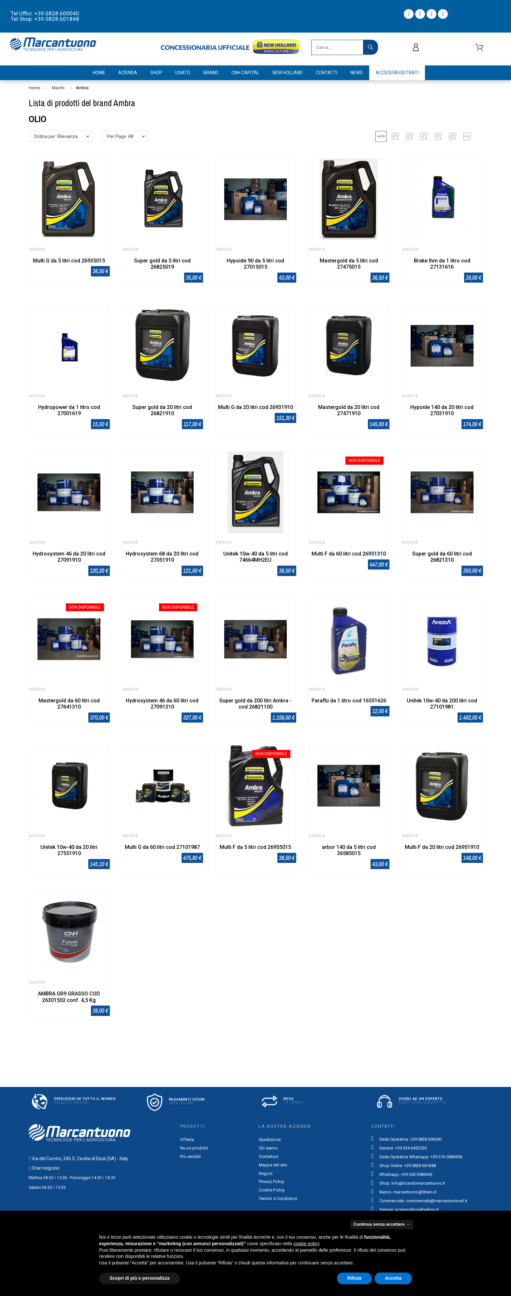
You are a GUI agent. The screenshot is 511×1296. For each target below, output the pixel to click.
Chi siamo (268, 1148)
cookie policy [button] (306, 1243)
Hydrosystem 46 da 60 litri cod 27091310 (162, 703)
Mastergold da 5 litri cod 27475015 (349, 264)
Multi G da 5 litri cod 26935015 (69, 261)
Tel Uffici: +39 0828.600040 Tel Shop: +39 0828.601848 (45, 16)
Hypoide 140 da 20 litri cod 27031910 (442, 410)
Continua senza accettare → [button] (382, 1224)
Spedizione (270, 1139)
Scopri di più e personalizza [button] (139, 1278)
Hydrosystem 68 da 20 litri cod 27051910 (162, 557)
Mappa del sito (273, 1164)
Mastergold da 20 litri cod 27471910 (348, 410)
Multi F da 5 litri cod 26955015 (255, 847)
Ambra (37, 249)
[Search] (337, 47)
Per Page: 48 (120, 136)
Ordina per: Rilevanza (56, 136)
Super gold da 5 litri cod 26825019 (162, 264)
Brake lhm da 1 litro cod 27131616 (442, 264)
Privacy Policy (271, 1181)
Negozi (266, 1173)
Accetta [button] (393, 1278)
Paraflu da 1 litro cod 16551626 (349, 700)
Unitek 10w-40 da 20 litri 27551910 (68, 850)
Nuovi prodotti (194, 1148)
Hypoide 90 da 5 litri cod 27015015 (255, 264)
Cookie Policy (272, 1190)
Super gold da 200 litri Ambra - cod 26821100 (255, 703)
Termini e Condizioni (278, 1198)
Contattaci (268, 1156)
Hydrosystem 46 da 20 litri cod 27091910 (69, 557)
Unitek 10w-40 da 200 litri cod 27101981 (442, 703)
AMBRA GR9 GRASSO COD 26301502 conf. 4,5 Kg (69, 997)
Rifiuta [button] (354, 1278)
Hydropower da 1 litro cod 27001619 (69, 410)
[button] (381, 136)
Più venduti (190, 1156)
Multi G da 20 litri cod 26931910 (255, 407)
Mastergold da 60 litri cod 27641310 (69, 703)
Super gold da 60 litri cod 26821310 (442, 557)
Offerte (187, 1139)
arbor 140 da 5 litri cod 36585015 (349, 850)
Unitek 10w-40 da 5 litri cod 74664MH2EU (255, 557)
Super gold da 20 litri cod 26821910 (162, 410)
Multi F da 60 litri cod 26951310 (349, 554)
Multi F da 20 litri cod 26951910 (442, 847)
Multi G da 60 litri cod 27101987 (162, 847)
